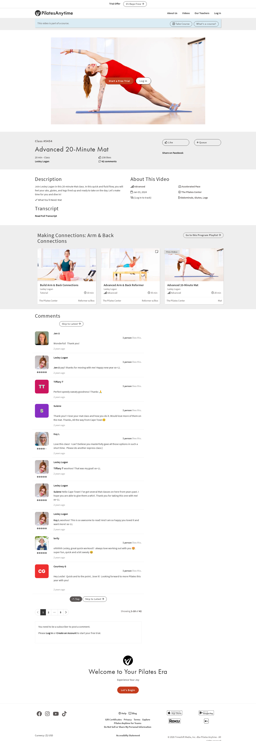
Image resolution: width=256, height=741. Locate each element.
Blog (132, 713)
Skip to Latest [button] (71, 323)
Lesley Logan (42, 161)
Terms (137, 719)
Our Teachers (202, 13)
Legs (205, 197)
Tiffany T (58, 381)
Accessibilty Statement (128, 735)
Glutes (198, 197)
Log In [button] (143, 81)
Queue (202, 142)
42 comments (109, 161)
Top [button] (76, 598)
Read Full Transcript (46, 215)
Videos (186, 13)
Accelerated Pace (191, 186)
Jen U (57, 333)
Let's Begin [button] (128, 690)
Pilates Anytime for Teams (127, 723)
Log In (217, 13)
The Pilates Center (191, 192)
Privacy (128, 719)
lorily (56, 538)
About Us (172, 13)
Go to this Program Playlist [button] (203, 235)
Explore (146, 719)
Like (169, 142)
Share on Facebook (172, 152)
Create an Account (66, 633)
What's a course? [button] (206, 23)
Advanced (139, 186)
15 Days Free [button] (135, 3)
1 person (127, 337)
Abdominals (186, 197)
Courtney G (60, 566)
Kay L (57, 434)
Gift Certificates (113, 719)
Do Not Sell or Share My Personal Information (127, 726)
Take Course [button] (181, 23)
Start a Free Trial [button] (119, 81)
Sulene (57, 406)
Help (122, 713)
